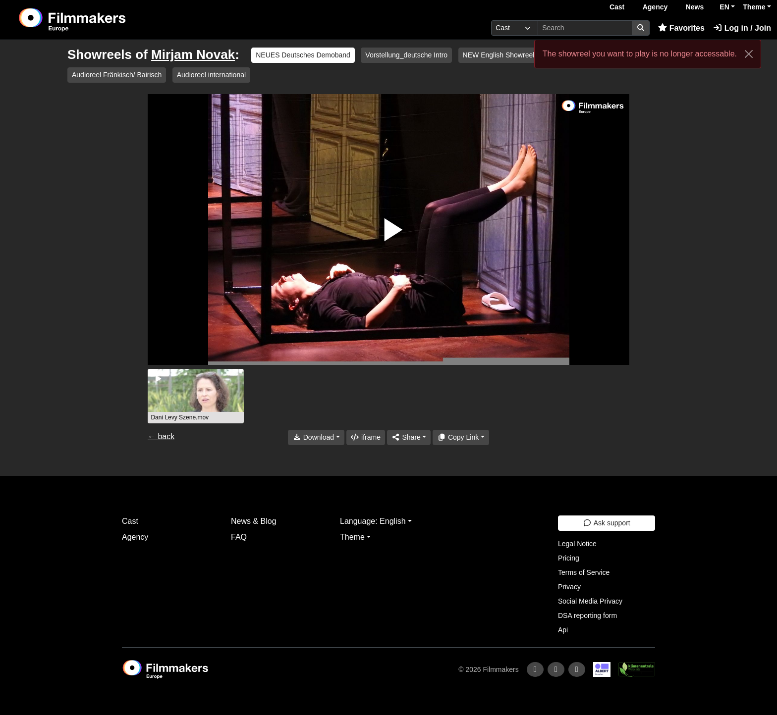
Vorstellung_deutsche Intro (406, 55)
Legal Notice (577, 544)
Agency (655, 7)
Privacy (569, 587)
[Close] (749, 54)
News (695, 7)
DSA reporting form (587, 615)
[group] (196, 396)
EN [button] (724, 7)
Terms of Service (584, 572)
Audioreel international (211, 75)
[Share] (409, 437)
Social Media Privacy (590, 601)
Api (563, 630)
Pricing (568, 558)
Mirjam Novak (193, 54)
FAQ (239, 537)
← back (161, 436)
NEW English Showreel (499, 55)
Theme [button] (754, 7)
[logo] (97, 20)
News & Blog (254, 521)
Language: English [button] (373, 521)
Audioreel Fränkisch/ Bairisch (117, 75)
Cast (617, 7)
